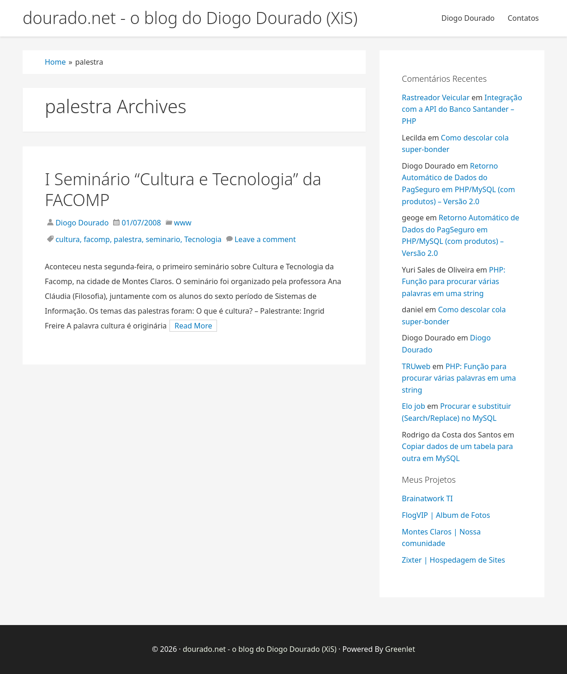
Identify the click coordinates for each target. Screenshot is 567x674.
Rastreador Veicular (436, 97)
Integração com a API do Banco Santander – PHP (462, 109)
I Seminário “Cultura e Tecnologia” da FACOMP (183, 189)
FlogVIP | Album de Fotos (446, 515)
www (183, 223)
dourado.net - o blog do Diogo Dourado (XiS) (260, 649)
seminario (162, 239)
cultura (67, 239)
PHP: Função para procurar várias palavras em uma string (453, 281)
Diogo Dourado (468, 18)
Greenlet (400, 649)
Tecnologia (203, 239)
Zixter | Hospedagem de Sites (453, 560)
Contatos (523, 18)
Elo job (413, 406)
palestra (128, 239)
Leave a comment (265, 239)
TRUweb (416, 366)
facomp (97, 239)
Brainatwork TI (427, 498)
